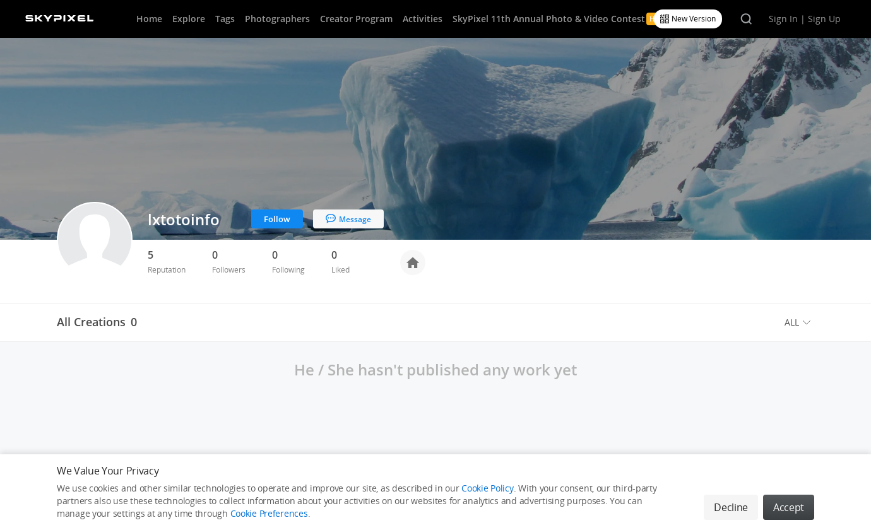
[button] (799, 322)
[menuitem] (799, 322)
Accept (788, 507)
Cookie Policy (487, 488)
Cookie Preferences (269, 513)
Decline (731, 507)
